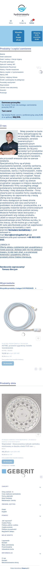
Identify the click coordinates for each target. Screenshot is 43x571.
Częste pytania (7, 527)
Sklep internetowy (19, 568)
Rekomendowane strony (10, 562)
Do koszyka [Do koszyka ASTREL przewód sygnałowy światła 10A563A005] (8, 363)
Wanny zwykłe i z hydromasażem (11, 72)
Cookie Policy (6, 523)
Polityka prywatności (9, 529)
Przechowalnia (7, 547)
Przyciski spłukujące (7, 62)
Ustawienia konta (8, 549)
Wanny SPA (4, 75)
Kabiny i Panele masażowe (9, 69)
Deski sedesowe (5, 57)
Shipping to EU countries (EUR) (36, 36)
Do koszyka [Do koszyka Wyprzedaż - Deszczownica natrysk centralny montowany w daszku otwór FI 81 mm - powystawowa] (8, 462)
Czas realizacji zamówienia (11, 494)
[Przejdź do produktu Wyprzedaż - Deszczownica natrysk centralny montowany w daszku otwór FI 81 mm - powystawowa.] (21, 413)
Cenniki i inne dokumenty (9, 87)
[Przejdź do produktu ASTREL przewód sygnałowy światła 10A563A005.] (21, 317)
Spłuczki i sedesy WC (7, 64)
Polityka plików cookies (10, 525)
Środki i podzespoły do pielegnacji (12, 80)
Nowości (3, 90)
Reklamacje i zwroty (9, 500)
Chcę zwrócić (7, 492)
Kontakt (4, 543)
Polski (4, 509)
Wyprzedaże (4, 85)
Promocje (3, 93)
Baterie (2, 54)
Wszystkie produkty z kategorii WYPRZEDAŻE (18, 288)
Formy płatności (7, 496)
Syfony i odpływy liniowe (8, 77)
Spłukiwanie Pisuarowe (8, 67)
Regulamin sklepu (8, 531)
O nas (4, 558)
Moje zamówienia (8, 545)
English (4, 511)
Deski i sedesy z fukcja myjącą (11, 59)
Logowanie (5, 540)
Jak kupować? (7, 521)
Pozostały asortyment (7, 82)
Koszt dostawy (7, 498)
